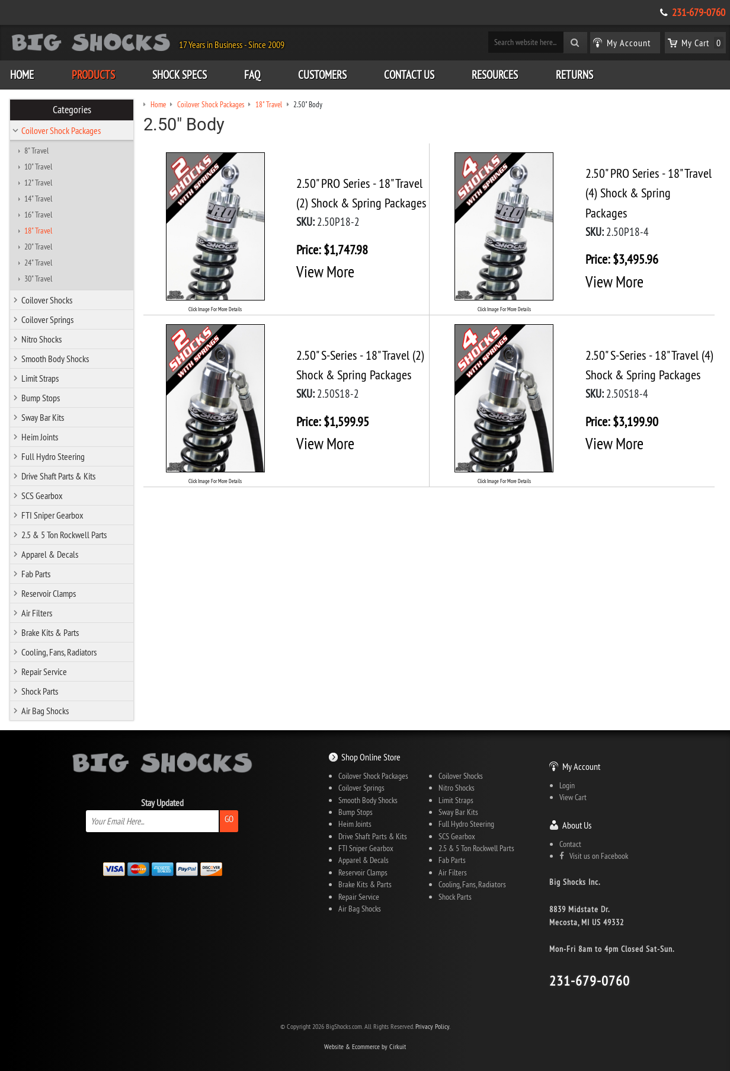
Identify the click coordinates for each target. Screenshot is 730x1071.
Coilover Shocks (46, 300)
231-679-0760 (698, 12)
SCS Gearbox (42, 495)
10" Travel (38, 166)
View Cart (573, 797)
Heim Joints (39, 437)
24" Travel (38, 262)
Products (93, 75)
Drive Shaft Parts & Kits (58, 476)
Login (567, 785)
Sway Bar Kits (42, 417)
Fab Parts (35, 574)
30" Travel (38, 278)
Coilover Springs (47, 319)
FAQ (252, 75)
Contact (570, 844)
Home (22, 75)
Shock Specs (179, 75)
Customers (322, 75)
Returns (574, 75)
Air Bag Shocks (45, 711)
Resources (495, 75)
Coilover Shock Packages (61, 130)
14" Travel (38, 198)
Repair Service (44, 671)
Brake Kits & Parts (50, 632)
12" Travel (38, 182)
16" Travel (38, 214)
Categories (72, 109)
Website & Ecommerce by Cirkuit (365, 1046)
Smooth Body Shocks (55, 359)
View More (325, 271)
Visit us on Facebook (593, 856)
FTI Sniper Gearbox (52, 515)
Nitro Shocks (41, 339)
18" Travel (38, 230)
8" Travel (36, 150)
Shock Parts (39, 691)
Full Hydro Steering (53, 456)
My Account (581, 766)
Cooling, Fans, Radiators (59, 652)
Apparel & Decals (49, 554)
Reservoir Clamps (48, 593)
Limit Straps (40, 378)
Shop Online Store (371, 757)
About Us (576, 825)
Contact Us (409, 75)
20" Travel (38, 246)
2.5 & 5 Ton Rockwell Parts (64, 535)
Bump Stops (40, 398)
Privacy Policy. (432, 1026)
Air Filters (36, 613)
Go (229, 818)
